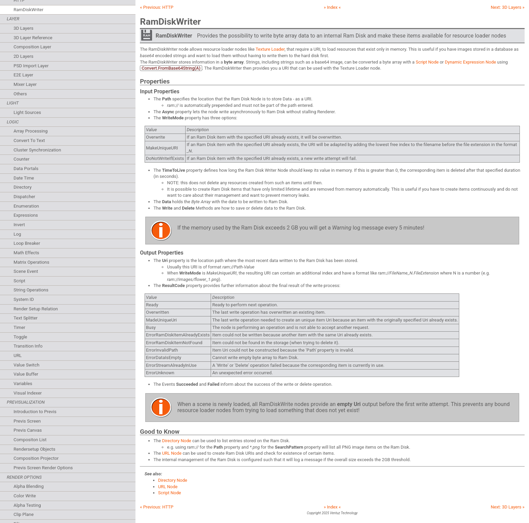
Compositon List (30, 439)
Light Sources (27, 112)
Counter (21, 159)
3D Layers (24, 28)
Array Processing (31, 131)
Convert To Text (29, 140)
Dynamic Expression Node (470, 62)
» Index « (332, 7)
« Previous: (156, 7)
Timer (19, 327)
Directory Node (176, 440)
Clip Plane (24, 514)
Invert (19, 224)
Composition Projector (36, 458)
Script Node (427, 62)
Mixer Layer (25, 84)
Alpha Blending (29, 486)
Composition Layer (32, 46)
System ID (24, 299)
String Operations (31, 289)
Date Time (24, 178)
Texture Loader (270, 49)
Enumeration (26, 206)
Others (20, 93)
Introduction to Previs (35, 411)
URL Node (172, 453)
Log (17, 234)
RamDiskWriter (28, 9)
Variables (23, 383)
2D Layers (24, 56)
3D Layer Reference (33, 37)
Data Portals (26, 168)
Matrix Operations (31, 262)
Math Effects (26, 252)
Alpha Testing (27, 505)
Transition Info (28, 346)
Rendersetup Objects (34, 449)
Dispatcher (24, 196)
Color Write (25, 495)
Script (19, 280)
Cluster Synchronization (37, 149)
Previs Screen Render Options (43, 467)
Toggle (20, 336)
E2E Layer (23, 74)
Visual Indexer (28, 393)
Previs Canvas (28, 430)
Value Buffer (26, 374)
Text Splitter (26, 317)
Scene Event (26, 271)
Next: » (508, 7)
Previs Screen (27, 421)
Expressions (26, 215)
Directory (22, 187)
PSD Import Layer (31, 65)
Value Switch (26, 364)
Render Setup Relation (36, 308)
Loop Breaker (27, 243)
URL (18, 355)
